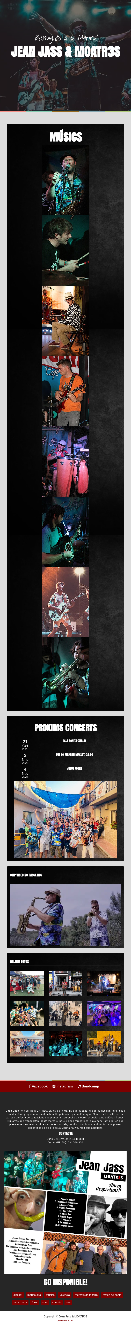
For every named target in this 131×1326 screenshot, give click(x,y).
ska (68, 1302)
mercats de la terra (86, 1294)
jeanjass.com (65, 1320)
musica (50, 1294)
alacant (17, 1294)
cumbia (56, 1302)
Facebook (38, 1086)
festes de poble (112, 1294)
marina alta (34, 1294)
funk (34, 1302)
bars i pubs (20, 1302)
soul (44, 1302)
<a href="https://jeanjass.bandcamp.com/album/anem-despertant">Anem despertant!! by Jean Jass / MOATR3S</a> (65, 1104)
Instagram (63, 1086)
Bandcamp (88, 1086)
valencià (65, 1294)
